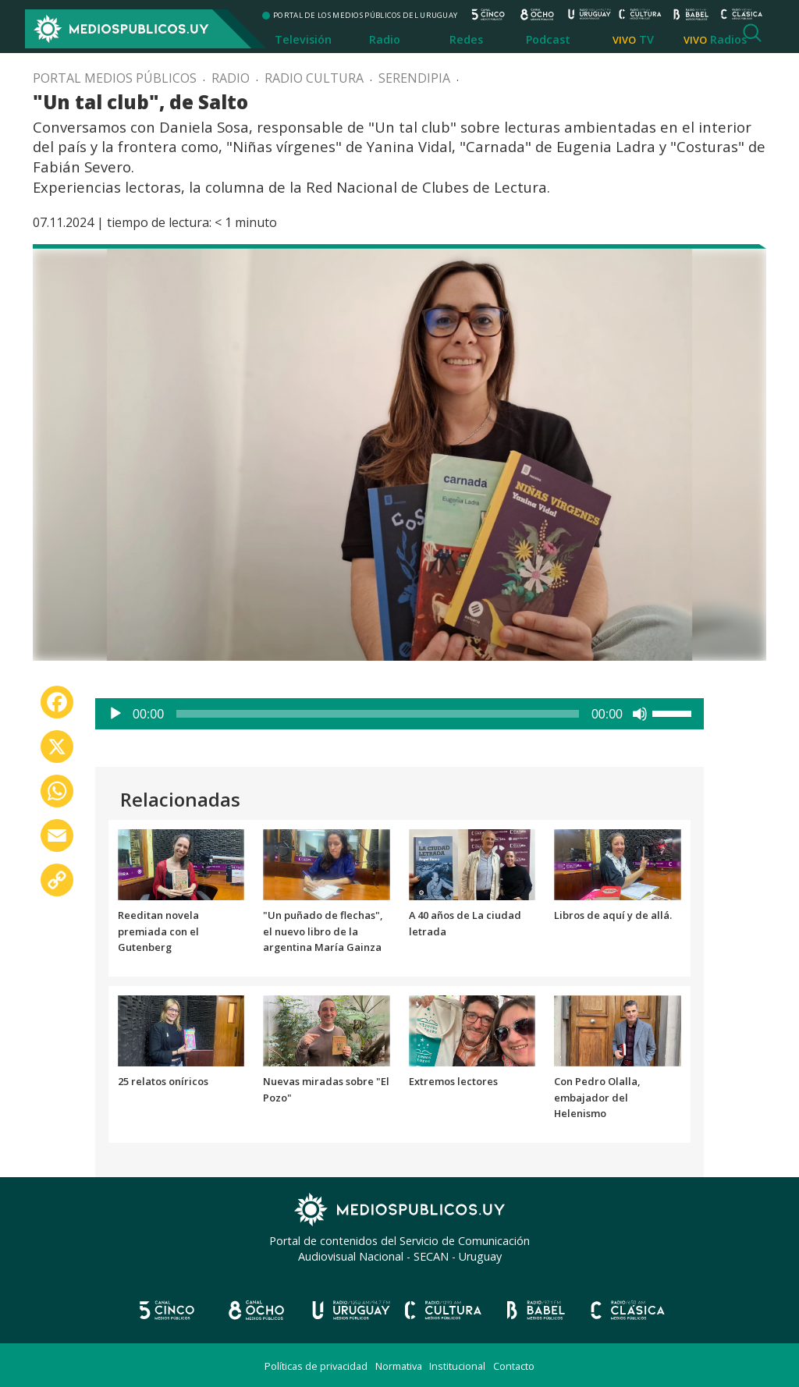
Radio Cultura (314, 78)
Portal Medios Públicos (115, 78)
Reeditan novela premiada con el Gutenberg (158, 931)
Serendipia (414, 78)
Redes (466, 39)
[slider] (377, 714)
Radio (384, 39)
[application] (399, 713)
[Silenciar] (640, 714)
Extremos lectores (453, 1081)
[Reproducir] (115, 714)
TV (646, 39)
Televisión (303, 39)
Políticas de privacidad (316, 1366)
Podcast (548, 39)
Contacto (513, 1366)
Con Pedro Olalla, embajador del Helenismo (597, 1097)
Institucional (457, 1366)
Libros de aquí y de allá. (613, 915)
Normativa (398, 1366)
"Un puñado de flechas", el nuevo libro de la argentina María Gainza (322, 931)
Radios (728, 39)
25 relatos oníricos (163, 1081)
